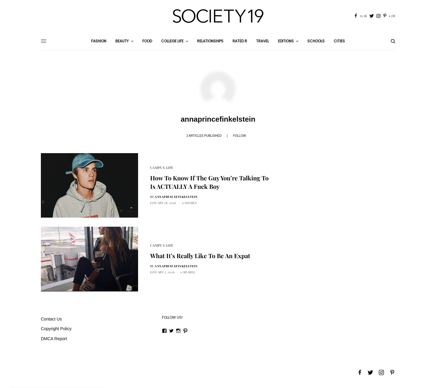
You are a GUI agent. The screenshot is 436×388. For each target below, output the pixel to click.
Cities (339, 41)
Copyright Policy (56, 328)
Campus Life (161, 167)
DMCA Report (54, 338)
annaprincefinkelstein (176, 197)
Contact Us (51, 319)
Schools (316, 41)
